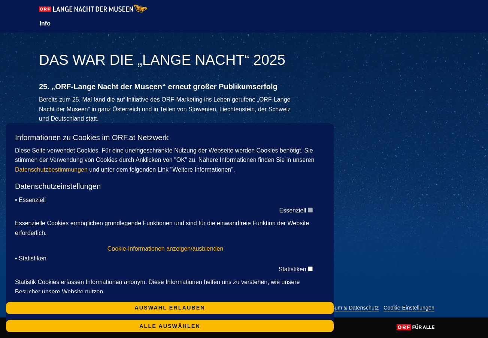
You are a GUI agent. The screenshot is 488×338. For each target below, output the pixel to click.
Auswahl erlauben (169, 308)
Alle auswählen (169, 326)
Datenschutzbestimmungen (51, 169)
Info (45, 23)
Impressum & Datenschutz (347, 308)
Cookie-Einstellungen (409, 308)
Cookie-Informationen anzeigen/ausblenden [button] (165, 248)
